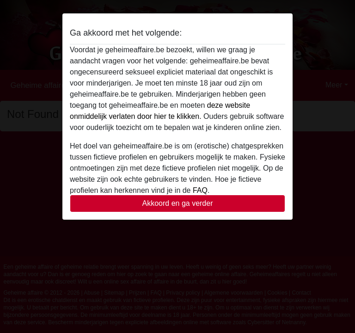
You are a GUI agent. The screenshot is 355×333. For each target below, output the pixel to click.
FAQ (200, 190)
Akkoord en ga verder (177, 203)
